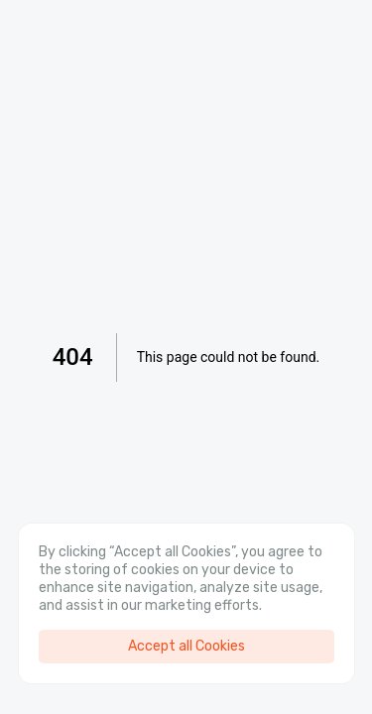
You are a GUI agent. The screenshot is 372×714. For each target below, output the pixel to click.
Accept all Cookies (186, 646)
